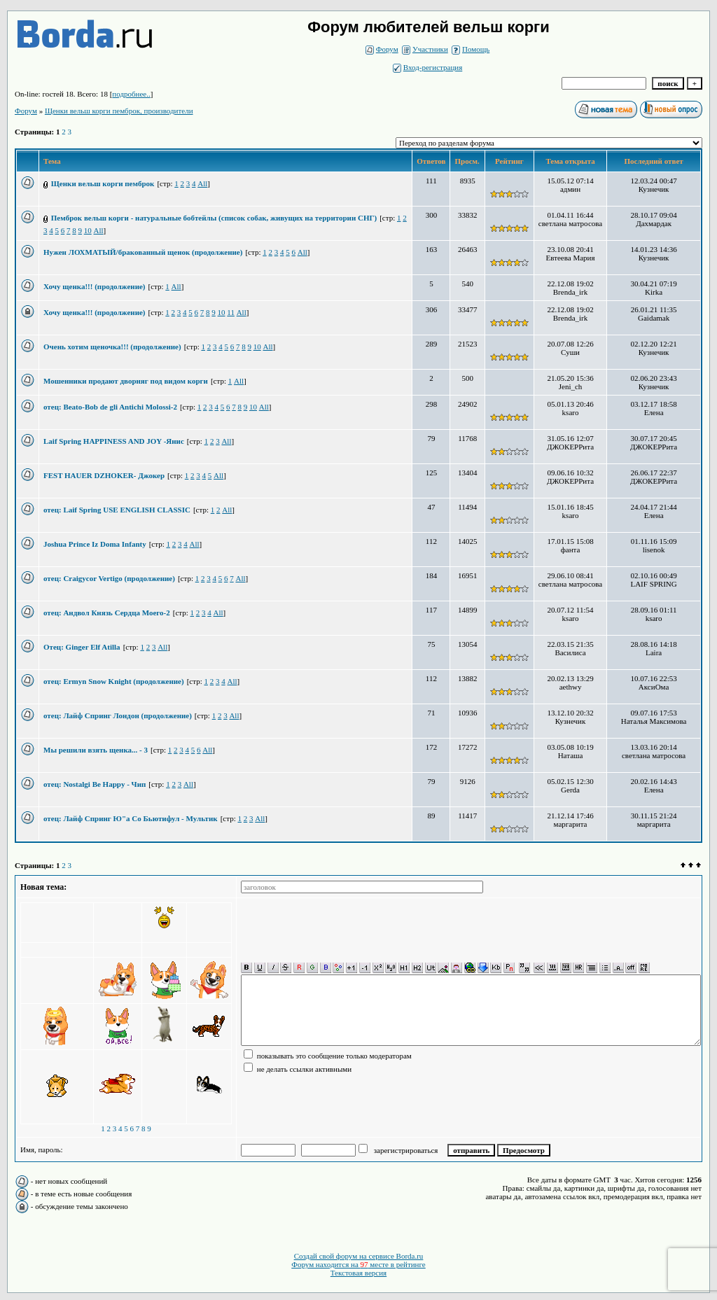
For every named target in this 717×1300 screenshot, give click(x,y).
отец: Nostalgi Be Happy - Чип (94, 784)
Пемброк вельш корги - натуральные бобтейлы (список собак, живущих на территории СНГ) (214, 218)
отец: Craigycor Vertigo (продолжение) (109, 578)
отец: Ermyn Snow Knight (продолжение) (113, 681)
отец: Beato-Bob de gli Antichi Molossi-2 (110, 407)
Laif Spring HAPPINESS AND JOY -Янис (113, 441)
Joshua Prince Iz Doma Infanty (94, 544)
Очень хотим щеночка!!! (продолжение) (112, 346)
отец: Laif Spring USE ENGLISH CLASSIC (116, 509)
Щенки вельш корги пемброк (103, 183)
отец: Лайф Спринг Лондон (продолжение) (117, 715)
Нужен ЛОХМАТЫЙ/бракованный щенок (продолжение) (142, 252)
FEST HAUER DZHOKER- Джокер (104, 475)
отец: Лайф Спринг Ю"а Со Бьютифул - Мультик (130, 818)
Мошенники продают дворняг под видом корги (125, 381)
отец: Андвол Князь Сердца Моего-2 (106, 612)
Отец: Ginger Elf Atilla (81, 647)
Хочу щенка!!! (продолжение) (94, 286)
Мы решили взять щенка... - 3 (95, 750)
